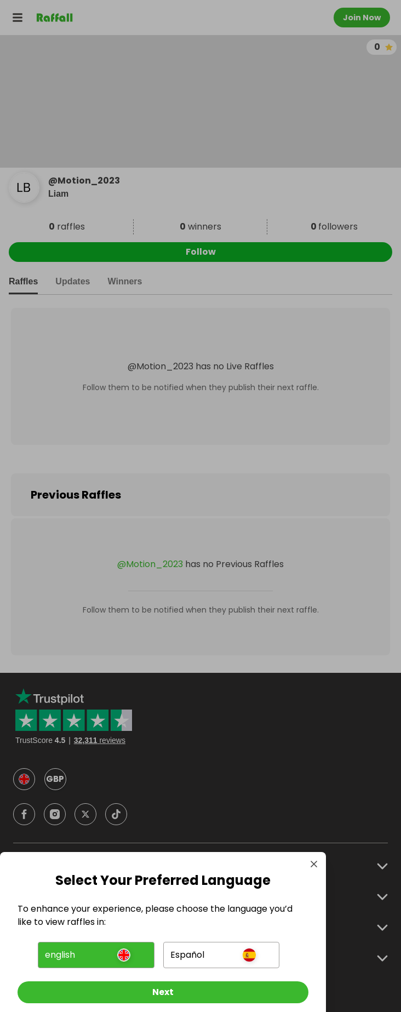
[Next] (163, 992)
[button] (96, 955)
